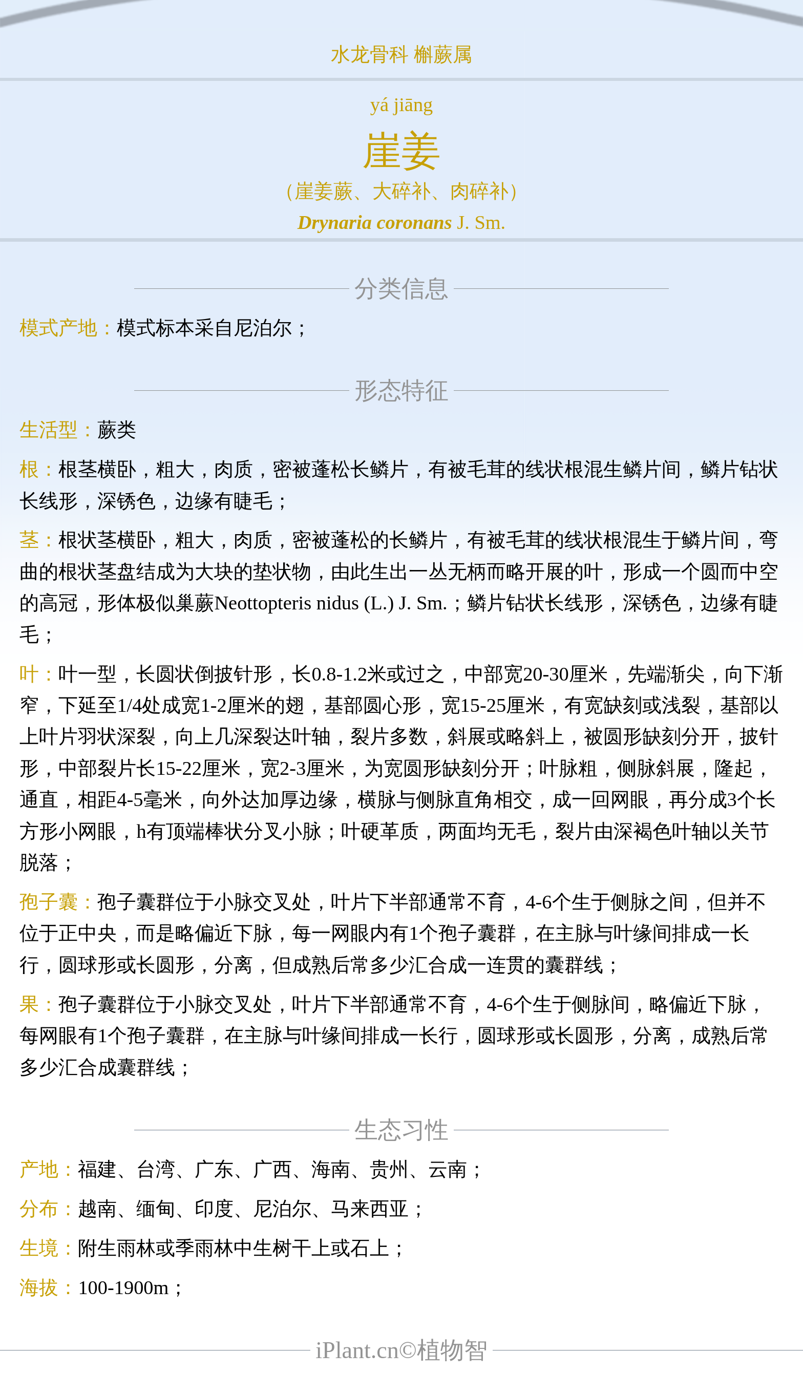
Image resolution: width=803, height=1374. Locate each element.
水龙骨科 (370, 54)
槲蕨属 (443, 54)
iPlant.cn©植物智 (401, 1350)
